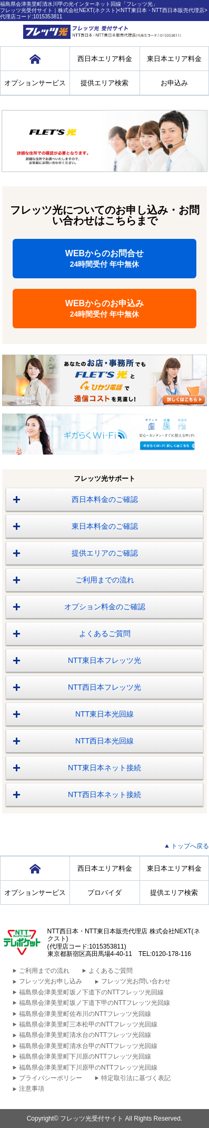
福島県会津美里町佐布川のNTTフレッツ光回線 (85, 1014)
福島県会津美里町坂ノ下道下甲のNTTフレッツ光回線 (94, 1002)
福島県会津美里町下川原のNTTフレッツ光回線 (85, 1056)
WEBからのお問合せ (104, 258)
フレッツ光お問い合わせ (136, 981)
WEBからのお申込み (104, 308)
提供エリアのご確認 (105, 553)
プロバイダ (104, 893)
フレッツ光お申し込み (50, 981)
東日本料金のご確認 (105, 526)
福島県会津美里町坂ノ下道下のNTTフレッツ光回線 (91, 992)
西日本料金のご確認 (105, 499)
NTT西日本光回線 (104, 741)
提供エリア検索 (104, 83)
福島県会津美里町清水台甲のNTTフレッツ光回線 (88, 1046)
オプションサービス (35, 83)
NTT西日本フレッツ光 (104, 687)
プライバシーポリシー (50, 1078)
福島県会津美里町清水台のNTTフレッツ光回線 (85, 1035)
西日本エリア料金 (104, 59)
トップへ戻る (190, 846)
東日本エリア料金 (174, 59)
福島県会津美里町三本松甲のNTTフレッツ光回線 (88, 1024)
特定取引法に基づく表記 (136, 1078)
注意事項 (31, 1088)
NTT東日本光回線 (104, 714)
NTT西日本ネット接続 (104, 794)
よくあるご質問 (105, 633)
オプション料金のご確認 (104, 606)
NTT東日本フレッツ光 (104, 660)
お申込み (174, 83)
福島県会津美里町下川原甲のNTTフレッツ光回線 (88, 1067)
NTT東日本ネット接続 (104, 767)
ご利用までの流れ (104, 580)
